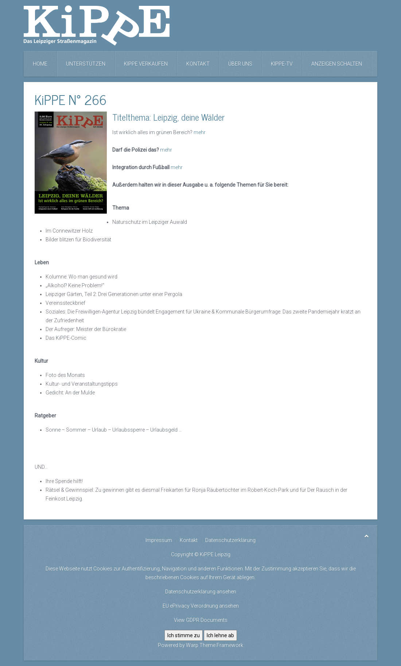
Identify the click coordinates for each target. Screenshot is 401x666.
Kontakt (198, 64)
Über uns (240, 64)
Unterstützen (85, 64)
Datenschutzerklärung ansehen (200, 592)
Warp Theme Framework (214, 645)
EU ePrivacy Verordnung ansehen (201, 606)
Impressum (158, 540)
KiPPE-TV (282, 64)
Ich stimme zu (183, 635)
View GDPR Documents (200, 620)
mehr (200, 132)
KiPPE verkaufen (146, 64)
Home (40, 64)
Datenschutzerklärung (230, 540)
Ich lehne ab (220, 635)
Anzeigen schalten (336, 64)
